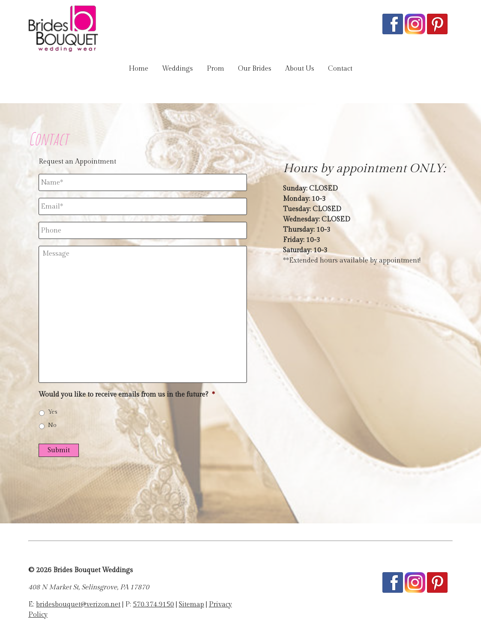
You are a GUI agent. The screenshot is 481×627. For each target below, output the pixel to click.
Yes (52, 412)
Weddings (177, 69)
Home (138, 69)
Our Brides (254, 69)
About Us (299, 69)
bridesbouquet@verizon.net (78, 604)
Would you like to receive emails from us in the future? (127, 395)
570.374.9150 (153, 604)
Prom (215, 69)
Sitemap (191, 604)
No (52, 425)
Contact (340, 69)
